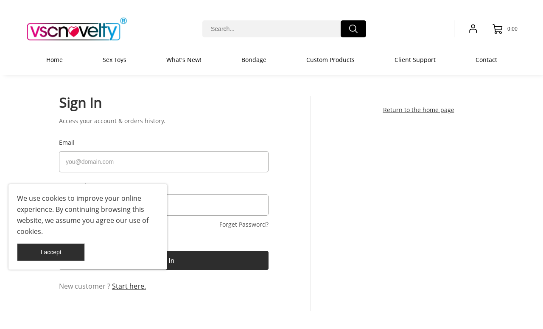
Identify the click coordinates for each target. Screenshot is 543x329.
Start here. (129, 282)
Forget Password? (244, 221)
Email (67, 142)
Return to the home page (418, 110)
